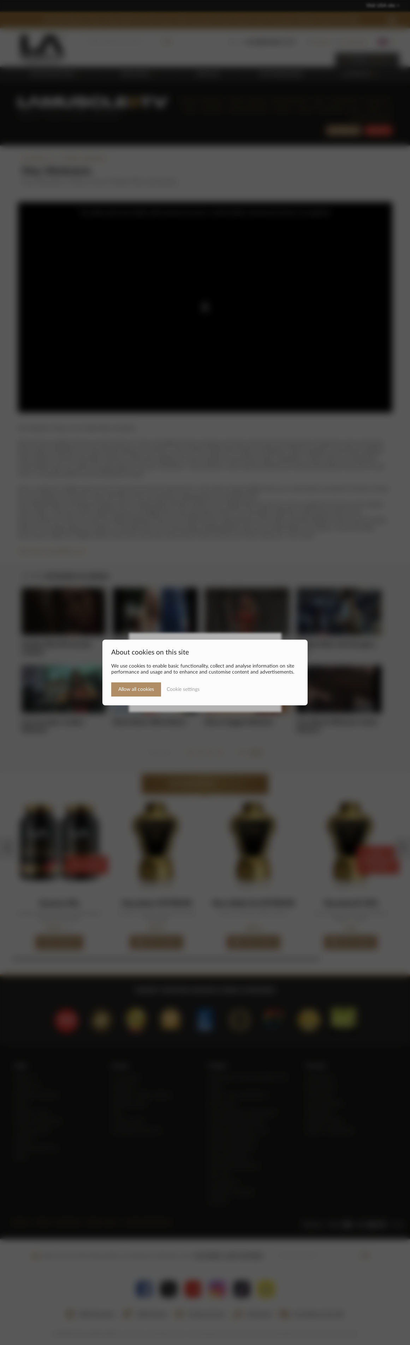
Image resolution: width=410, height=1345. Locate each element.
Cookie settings (183, 689)
